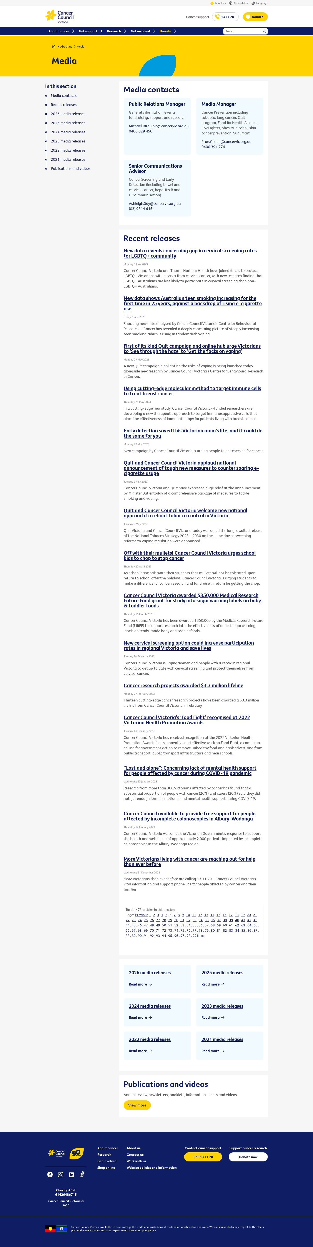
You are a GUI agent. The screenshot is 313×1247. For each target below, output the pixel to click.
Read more (138, 984)
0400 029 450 (140, 131)
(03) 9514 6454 (142, 208)
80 (213, 930)
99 (194, 935)
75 (182, 930)
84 (237, 930)
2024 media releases (150, 1006)
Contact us (135, 1154)
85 (243, 930)
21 (255, 915)
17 (231, 915)
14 (212, 915)
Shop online (106, 1167)
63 (243, 925)
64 (249, 925)
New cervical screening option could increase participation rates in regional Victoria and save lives (189, 645)
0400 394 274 (213, 146)
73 (170, 930)
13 (206, 915)
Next (200, 935)
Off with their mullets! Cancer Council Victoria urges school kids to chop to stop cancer (190, 555)
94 (164, 935)
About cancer (107, 1148)
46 (140, 925)
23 (134, 920)
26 (152, 920)
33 (194, 920)
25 (146, 920)
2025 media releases (222, 972)
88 (128, 935)
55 (194, 925)
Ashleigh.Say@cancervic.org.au (155, 203)
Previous (141, 915)
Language (259, 3)
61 (231, 925)
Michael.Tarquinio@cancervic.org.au (159, 125)
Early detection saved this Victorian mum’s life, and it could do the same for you (193, 433)
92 (152, 935)
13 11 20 (227, 17)
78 (201, 930)
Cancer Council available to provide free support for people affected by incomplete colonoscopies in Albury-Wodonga (189, 816)
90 (140, 935)
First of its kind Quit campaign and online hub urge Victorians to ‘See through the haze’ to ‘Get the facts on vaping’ (192, 348)
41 (243, 920)
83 (231, 930)
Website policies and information (152, 1167)
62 (237, 925)
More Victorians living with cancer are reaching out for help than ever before (189, 861)
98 (188, 935)
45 (134, 925)
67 (134, 930)
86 (249, 930)
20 (249, 915)
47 (146, 925)
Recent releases (64, 104)
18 (237, 915)
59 (219, 925)
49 (158, 925)
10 (188, 915)
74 (176, 930)
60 (225, 925)
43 (255, 920)
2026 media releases (150, 972)
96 (176, 935)
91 (146, 935)
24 (140, 920)
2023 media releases (222, 1006)
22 (128, 920)
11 (194, 915)
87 (255, 930)
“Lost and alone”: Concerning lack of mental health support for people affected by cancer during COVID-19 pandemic (190, 770)
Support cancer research (248, 1148)
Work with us (136, 1161)
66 (128, 930)
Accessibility (238, 3)
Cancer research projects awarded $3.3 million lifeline (183, 685)
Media (81, 46)
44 (128, 925)
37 (219, 920)
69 (146, 930)
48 (152, 925)
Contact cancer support (203, 1148)
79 (207, 930)
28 (164, 920)
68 (140, 930)
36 (213, 920)
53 (182, 925)
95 (170, 935)
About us (218, 3)
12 (200, 915)
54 (188, 925)
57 (207, 925)
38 (225, 920)
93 (158, 935)
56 (201, 925)
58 (213, 925)
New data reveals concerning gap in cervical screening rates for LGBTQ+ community (190, 253)
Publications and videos (71, 168)
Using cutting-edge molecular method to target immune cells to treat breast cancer (192, 391)
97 (182, 935)
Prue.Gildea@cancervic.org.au (226, 141)
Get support (88, 31)
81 (219, 930)
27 (158, 920)
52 (176, 925)
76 (188, 930)
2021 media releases (222, 1039)
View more (137, 1105)
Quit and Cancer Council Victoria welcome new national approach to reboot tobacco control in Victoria (185, 513)
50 (164, 925)
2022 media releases (150, 1039)
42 (249, 920)
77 (194, 930)
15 (218, 915)
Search (265, 31)
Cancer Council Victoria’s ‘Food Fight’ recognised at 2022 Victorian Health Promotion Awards (187, 720)
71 (158, 930)
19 (243, 915)
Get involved (107, 1161)
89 (134, 935)
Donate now (248, 1157)
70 (152, 930)
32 (188, 920)
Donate (257, 17)
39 (231, 920)
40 (237, 920)
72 (164, 930)
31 (182, 920)
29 (170, 920)
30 (176, 920)
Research (104, 1154)
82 (225, 930)
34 (201, 920)
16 (224, 915)
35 (207, 920)
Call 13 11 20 (203, 1157)
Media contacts (64, 95)
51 (170, 925)
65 (255, 925)
